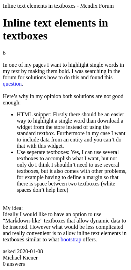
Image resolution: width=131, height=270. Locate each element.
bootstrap (70, 239)
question (12, 84)
